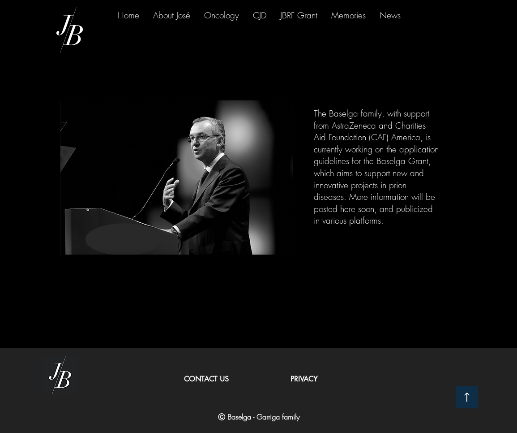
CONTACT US (206, 379)
